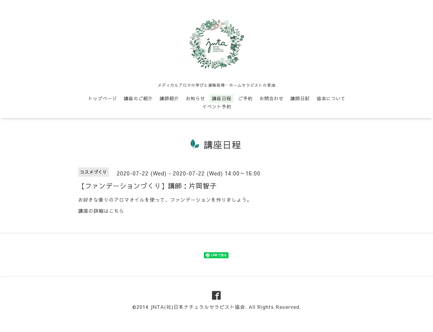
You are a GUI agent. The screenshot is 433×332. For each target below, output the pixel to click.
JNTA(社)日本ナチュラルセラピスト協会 (197, 306)
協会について (331, 98)
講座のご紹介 (138, 98)
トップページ (102, 98)
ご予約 (245, 98)
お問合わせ (271, 98)
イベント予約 (216, 106)
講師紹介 (169, 98)
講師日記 (300, 98)
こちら (116, 210)
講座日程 (221, 98)
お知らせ (195, 98)
